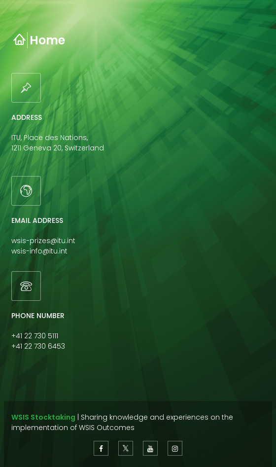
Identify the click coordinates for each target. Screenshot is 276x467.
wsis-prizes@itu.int (43, 241)
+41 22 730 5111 (34, 336)
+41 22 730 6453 (38, 346)
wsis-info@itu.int (39, 251)
